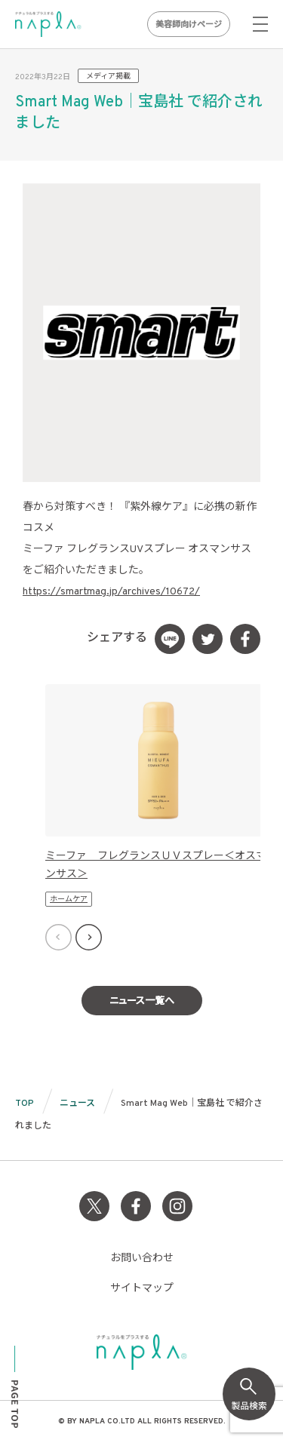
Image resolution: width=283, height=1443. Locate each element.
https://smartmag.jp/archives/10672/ (111, 591)
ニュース (77, 1104)
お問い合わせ (142, 1258)
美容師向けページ (188, 25)
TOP (24, 1104)
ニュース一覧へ (141, 1002)
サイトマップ (142, 1288)
